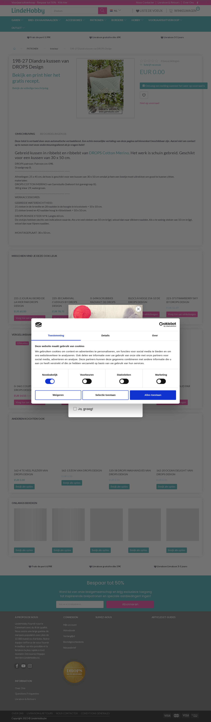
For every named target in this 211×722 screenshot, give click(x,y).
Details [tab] (105, 335)
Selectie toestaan (105, 395)
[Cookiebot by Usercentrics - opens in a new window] (161, 324)
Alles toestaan (153, 395)
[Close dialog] (138, 309)
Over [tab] (155, 335)
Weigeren (58, 395)
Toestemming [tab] (56, 335)
